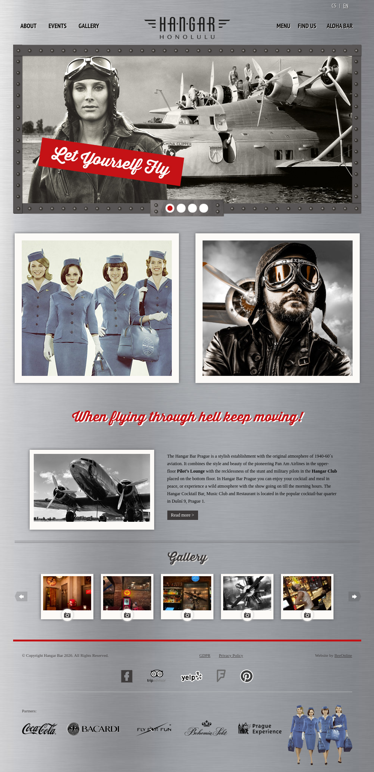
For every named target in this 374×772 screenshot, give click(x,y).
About (29, 26)
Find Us (307, 26)
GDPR (204, 655)
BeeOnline (343, 655)
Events (58, 26)
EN (345, 5)
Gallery (88, 26)
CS (334, 5)
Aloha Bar (340, 26)
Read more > (182, 515)
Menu (283, 26)
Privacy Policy (231, 655)
